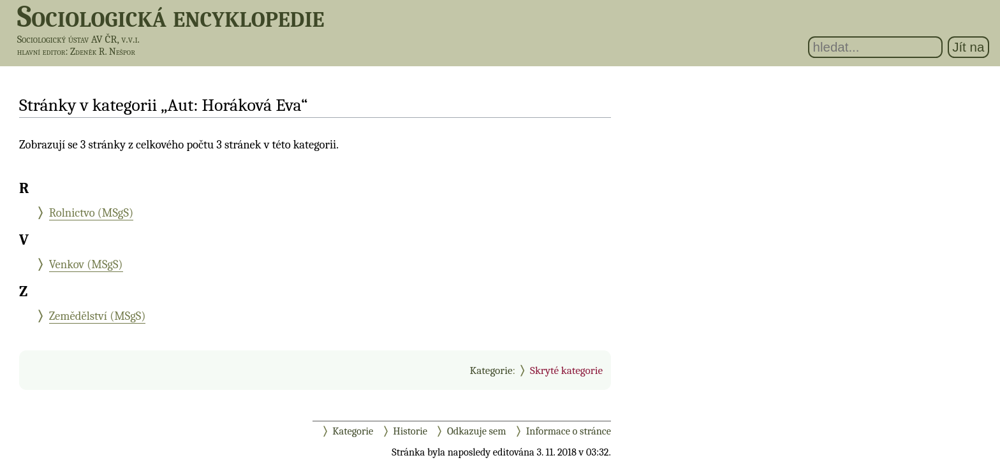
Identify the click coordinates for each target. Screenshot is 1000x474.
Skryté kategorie (566, 370)
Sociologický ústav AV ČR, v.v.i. (78, 39)
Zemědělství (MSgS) (97, 316)
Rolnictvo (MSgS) (91, 213)
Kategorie (490, 370)
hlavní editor (41, 51)
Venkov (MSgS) (86, 264)
